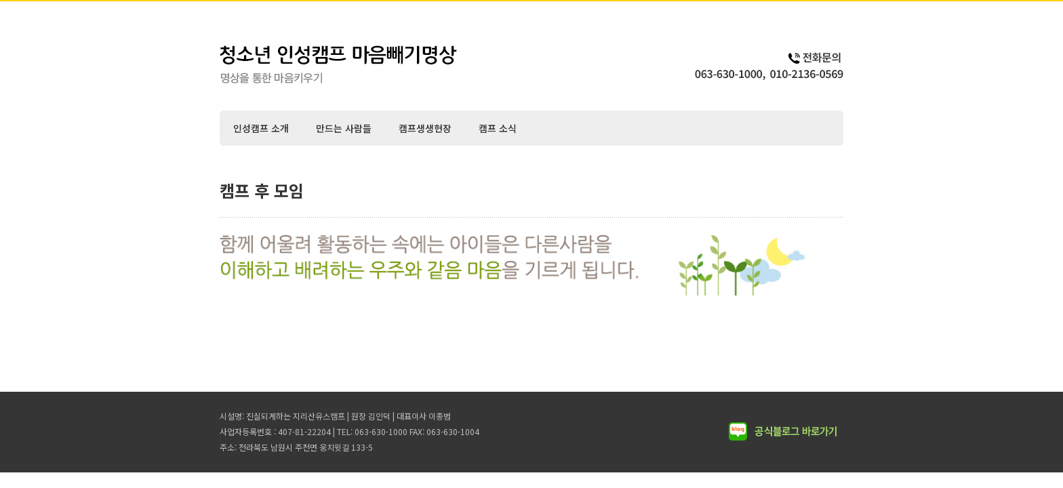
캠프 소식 (498, 128)
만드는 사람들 (344, 128)
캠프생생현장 (425, 128)
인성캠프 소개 (261, 128)
